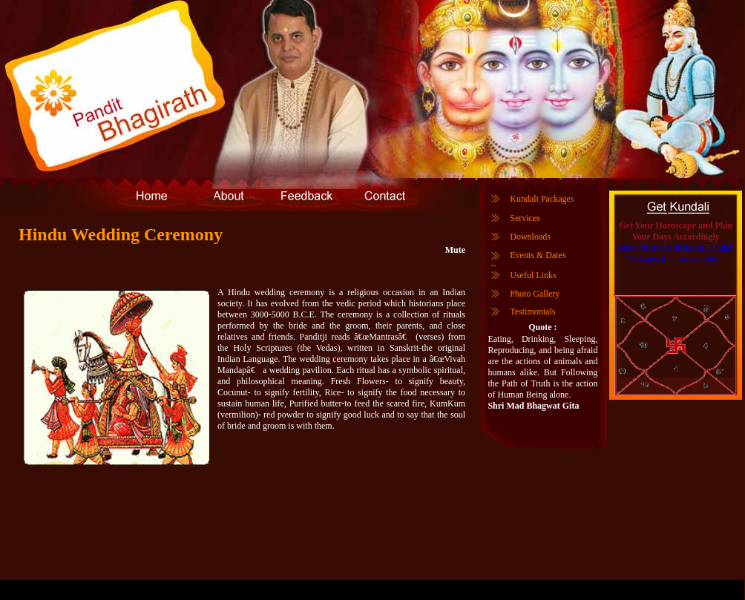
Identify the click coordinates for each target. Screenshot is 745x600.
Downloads (530, 236)
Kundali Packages (542, 199)
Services (525, 218)
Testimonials (532, 311)
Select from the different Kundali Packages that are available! (676, 253)
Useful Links (533, 275)
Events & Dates (537, 255)
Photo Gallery (534, 294)
